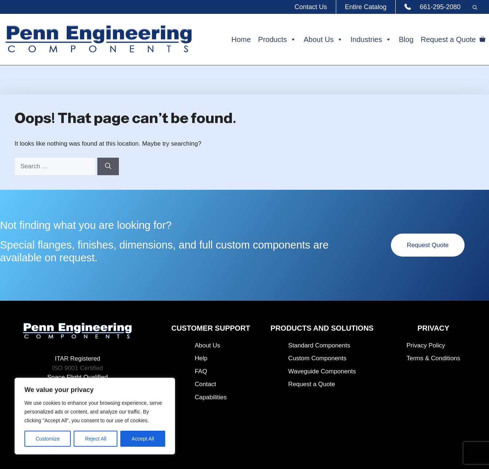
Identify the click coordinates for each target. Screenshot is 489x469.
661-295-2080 (440, 7)
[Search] (108, 166)
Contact (205, 384)
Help (201, 358)
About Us (323, 39)
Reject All (95, 439)
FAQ (201, 371)
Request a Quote (448, 39)
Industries (371, 39)
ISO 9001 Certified (77, 368)
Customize (48, 439)
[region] (95, 416)
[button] (474, 6)
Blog (406, 39)
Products (277, 39)
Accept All (143, 439)
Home (241, 39)
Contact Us (311, 7)
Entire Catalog (366, 7)
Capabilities (211, 397)
